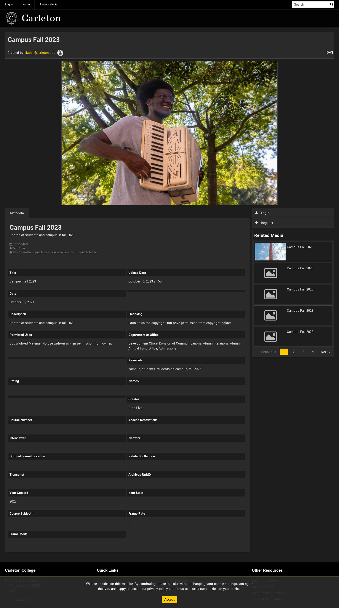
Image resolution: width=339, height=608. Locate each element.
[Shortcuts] (330, 51)
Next (325, 351)
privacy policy (157, 588)
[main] (169, 294)
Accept (169, 599)
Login (262, 213)
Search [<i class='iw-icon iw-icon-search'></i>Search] (331, 4)
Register (264, 222)
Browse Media (48, 4)
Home (26, 4)
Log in (9, 4)
